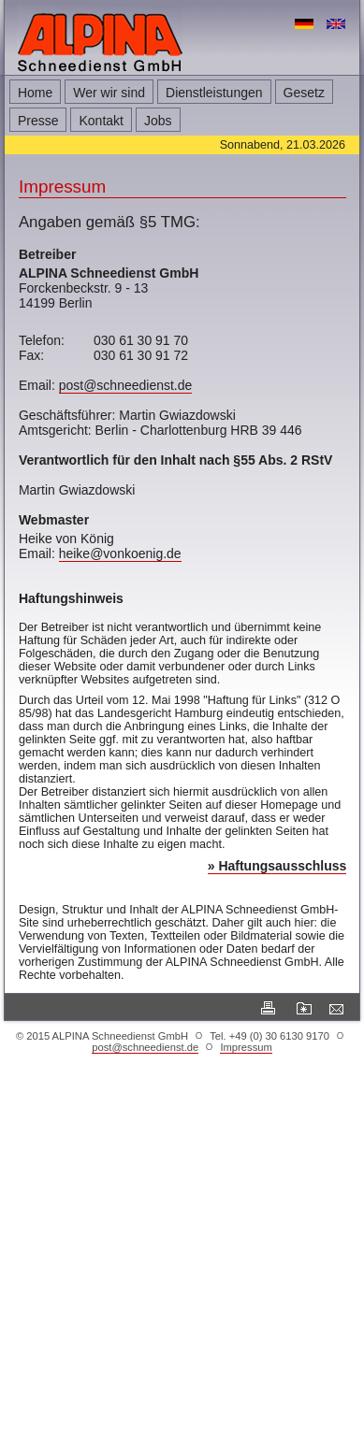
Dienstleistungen (214, 92)
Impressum (245, 1047)
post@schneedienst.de (126, 385)
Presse (38, 120)
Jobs (158, 120)
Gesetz (304, 92)
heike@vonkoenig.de (120, 553)
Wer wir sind (109, 92)
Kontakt (101, 120)
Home (35, 92)
